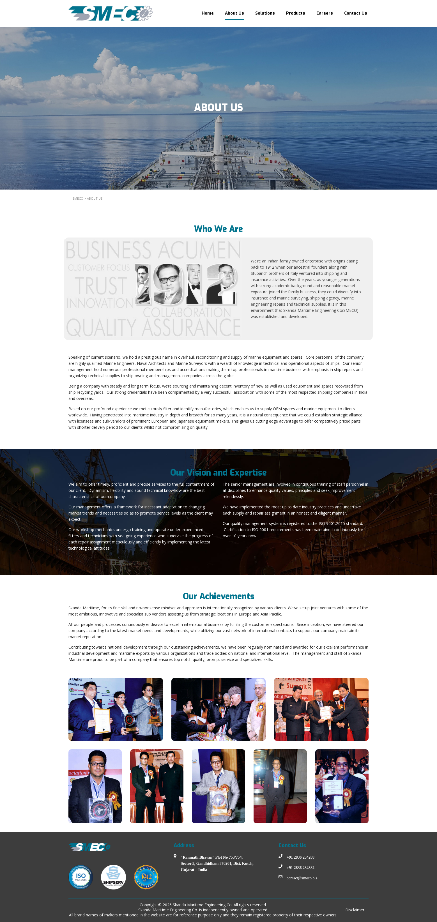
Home (208, 13)
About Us (234, 13)
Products (295, 13)
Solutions (265, 13)
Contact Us (355, 13)
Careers (324, 13)
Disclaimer (354, 909)
